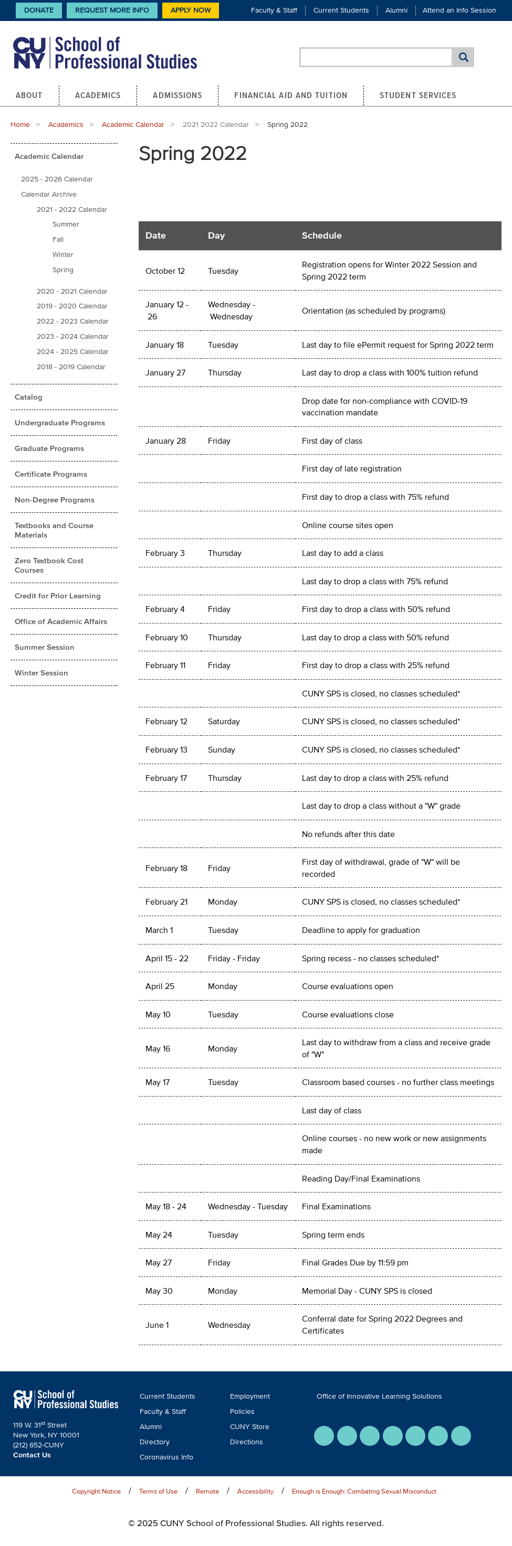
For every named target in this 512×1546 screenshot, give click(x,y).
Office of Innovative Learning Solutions (379, 1396)
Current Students (341, 10)
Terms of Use (158, 1491)
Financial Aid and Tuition (291, 95)
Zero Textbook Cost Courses (49, 565)
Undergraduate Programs (60, 422)
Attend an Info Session (459, 10)
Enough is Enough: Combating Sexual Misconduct (364, 1491)
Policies (242, 1411)
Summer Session (45, 646)
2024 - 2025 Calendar (73, 352)
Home (20, 124)
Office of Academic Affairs (61, 621)
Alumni (396, 10)
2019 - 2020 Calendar (72, 306)
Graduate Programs (49, 448)
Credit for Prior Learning (58, 595)
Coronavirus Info (166, 1457)
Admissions (177, 95)
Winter (63, 255)
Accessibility (255, 1491)
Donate (39, 10)
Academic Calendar (133, 124)
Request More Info (112, 10)
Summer (66, 224)
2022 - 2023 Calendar (73, 321)
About (29, 95)
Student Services (418, 95)
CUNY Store (249, 1427)
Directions (246, 1442)
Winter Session (41, 672)
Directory (155, 1442)
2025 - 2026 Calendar (57, 179)
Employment (250, 1396)
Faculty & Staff (274, 10)
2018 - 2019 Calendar (71, 367)
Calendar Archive (49, 194)
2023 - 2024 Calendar (73, 336)
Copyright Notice (96, 1491)
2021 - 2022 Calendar (72, 209)
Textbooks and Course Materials (54, 530)
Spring (63, 270)
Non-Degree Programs (55, 499)
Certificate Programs (51, 473)
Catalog (29, 396)
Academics (98, 95)
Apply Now (191, 10)
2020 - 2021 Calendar (72, 291)
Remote (207, 1491)
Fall (58, 239)
